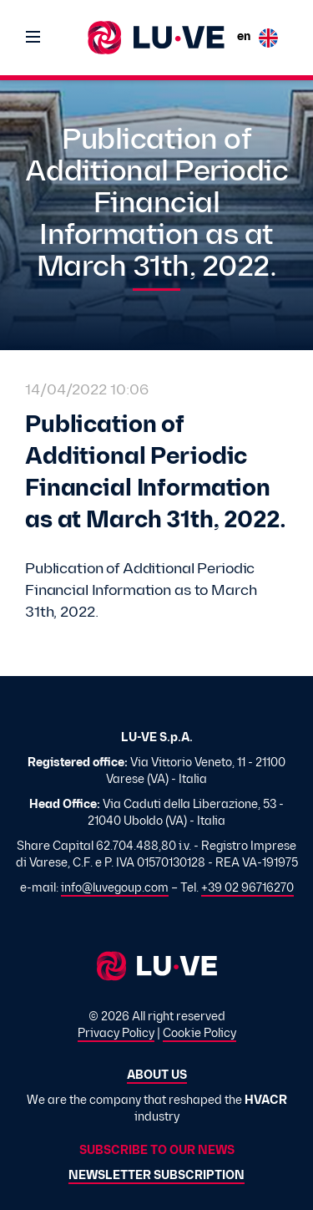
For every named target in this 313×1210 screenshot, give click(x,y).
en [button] (257, 38)
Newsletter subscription (156, 1176)
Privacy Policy (116, 1034)
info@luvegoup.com (115, 888)
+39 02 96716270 (247, 888)
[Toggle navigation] (33, 37)
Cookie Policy (199, 1034)
